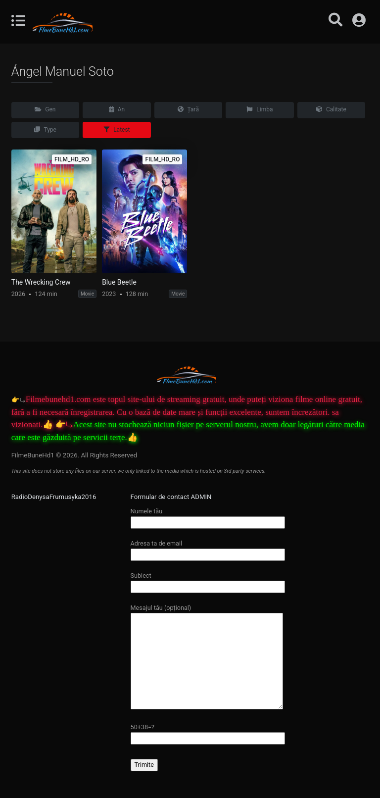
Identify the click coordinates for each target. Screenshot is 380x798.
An (117, 109)
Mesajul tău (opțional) (207, 657)
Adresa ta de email (208, 549)
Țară (188, 109)
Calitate (331, 109)
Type (45, 129)
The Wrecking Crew (41, 282)
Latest (116, 129)
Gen (45, 109)
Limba (259, 109)
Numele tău (208, 516)
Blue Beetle (119, 282)
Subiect (208, 581)
